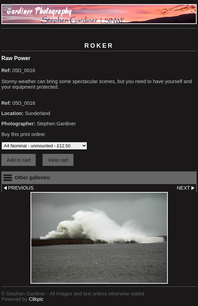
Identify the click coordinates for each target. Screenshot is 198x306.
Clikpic (36, 299)
